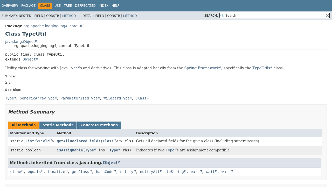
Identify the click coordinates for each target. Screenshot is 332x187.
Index (104, 6)
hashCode (104, 172)
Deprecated (85, 6)
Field (44, 141)
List (29, 141)
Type (89, 150)
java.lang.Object (20, 41)
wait (195, 172)
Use (57, 6)
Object (29, 59)
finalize (56, 172)
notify (126, 172)
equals (34, 172)
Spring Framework (201, 68)
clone (15, 172)
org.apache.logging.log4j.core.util (53, 26)
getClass (80, 172)
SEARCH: (211, 15)
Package (28, 6)
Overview (10, 6)
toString (175, 172)
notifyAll (150, 172)
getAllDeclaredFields (79, 141)
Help (116, 6)
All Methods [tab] (23, 125)
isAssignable (70, 150)
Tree (68, 6)
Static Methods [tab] (58, 125)
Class (108, 141)
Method (69, 16)
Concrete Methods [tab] (99, 125)
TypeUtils (261, 68)
